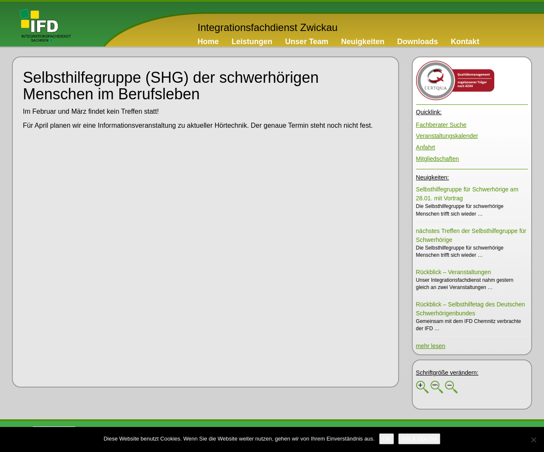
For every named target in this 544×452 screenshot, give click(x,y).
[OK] (386, 438)
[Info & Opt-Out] (419, 438)
